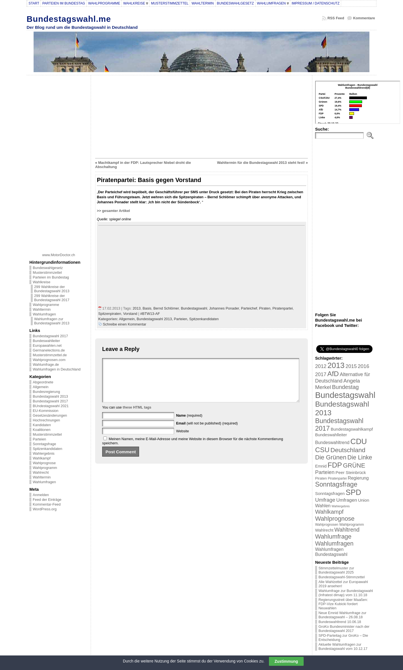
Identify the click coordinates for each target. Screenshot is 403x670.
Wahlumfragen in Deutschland (57, 369)
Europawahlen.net (47, 345)
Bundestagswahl (194, 308)
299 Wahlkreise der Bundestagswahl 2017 (51, 298)
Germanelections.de (49, 350)
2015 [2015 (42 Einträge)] (351, 366)
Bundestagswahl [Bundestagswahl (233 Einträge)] (345, 395)
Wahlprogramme (46, 305)
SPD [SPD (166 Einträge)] (353, 492)
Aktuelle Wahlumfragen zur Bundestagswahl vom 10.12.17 (342, 646)
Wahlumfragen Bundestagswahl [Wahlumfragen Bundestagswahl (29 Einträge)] (331, 552)
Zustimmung (286, 661)
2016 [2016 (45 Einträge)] (363, 366)
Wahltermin (42, 309)
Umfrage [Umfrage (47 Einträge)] (325, 500)
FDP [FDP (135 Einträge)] (335, 465)
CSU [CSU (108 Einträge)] (322, 450)
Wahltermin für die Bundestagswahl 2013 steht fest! (261, 163)
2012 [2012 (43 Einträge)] (320, 366)
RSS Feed (335, 18)
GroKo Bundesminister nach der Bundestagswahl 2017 (343, 628)
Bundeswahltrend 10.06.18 (339, 622)
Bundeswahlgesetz (48, 268)
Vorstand (130, 314)
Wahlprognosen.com (49, 360)
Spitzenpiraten (109, 314)
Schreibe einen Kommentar (124, 324)
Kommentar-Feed (47, 504)
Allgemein (40, 387)
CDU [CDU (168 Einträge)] (358, 441)
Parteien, (181, 319)
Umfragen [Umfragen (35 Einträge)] (346, 500)
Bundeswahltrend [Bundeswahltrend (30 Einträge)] (332, 442)
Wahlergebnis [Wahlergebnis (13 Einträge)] (341, 506)
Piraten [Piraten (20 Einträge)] (321, 478)
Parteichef (249, 308)
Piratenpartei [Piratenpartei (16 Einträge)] (337, 478)
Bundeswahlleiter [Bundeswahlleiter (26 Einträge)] (331, 434)
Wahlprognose (44, 463)
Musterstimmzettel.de (50, 355)
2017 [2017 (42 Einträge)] (320, 374)
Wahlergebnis (44, 453)
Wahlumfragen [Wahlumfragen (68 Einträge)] (334, 543)
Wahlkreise (41, 282)
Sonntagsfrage (44, 444)
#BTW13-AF (150, 314)
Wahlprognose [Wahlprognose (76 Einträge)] (335, 518)
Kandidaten (42, 425)
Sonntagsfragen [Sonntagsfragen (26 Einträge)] (330, 493)
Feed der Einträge (47, 499)
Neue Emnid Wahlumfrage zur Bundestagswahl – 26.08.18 (342, 615)
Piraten (265, 308)
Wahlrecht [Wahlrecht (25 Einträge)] (324, 530)
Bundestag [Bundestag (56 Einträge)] (345, 387)
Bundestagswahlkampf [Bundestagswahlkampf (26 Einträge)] (352, 429)
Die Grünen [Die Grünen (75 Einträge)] (330, 457)
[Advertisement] (58, 162)
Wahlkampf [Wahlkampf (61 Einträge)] (329, 511)
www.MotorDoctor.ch (58, 255)
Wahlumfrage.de (46, 364)
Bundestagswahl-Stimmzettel (341, 577)
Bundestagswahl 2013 (50, 396)
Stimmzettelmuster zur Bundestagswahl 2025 (336, 570)
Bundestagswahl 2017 (50, 336)
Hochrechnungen (46, 420)
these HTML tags (137, 416)
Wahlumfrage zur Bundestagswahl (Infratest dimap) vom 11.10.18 (345, 593)
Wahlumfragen (44, 314)
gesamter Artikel (116, 211)
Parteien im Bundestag (51, 277)
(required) (189, 424)
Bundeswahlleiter (46, 341)
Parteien (39, 439)
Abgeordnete (43, 382)
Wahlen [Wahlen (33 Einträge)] (323, 505)
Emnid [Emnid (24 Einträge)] (321, 466)
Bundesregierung (46, 392)
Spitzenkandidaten (47, 449)
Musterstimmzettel (47, 272)
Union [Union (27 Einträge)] (363, 500)
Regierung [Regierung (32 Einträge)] (358, 477)
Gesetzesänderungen (50, 415)
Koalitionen (41, 430)
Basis (147, 308)
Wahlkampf (42, 458)
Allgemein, (128, 319)
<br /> (357, 102)
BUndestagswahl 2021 (51, 406)
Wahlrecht (41, 472)
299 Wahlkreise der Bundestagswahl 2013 (51, 289)
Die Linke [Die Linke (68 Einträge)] (359, 457)
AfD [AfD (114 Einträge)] (333, 374)
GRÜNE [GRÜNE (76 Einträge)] (354, 465)
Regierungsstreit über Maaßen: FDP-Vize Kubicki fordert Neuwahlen (343, 604)
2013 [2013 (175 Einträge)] (336, 365)
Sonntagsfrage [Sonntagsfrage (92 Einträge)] (336, 484)
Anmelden (41, 495)
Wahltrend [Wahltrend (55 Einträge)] (347, 530)
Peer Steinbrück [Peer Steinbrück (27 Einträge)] (351, 472)
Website (182, 439)
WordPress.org (45, 509)
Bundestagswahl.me (69, 18)
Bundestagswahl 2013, (155, 319)
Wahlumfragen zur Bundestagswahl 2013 (51, 321)
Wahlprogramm (45, 468)
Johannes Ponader (224, 308)
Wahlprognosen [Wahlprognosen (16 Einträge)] (326, 525)
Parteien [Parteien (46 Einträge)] (324, 472)
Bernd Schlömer (166, 308)
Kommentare (364, 18)
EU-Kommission (45, 411)
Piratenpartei (282, 308)
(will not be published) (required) (207, 432)
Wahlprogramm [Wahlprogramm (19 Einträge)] (351, 524)
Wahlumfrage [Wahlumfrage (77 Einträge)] (333, 536)
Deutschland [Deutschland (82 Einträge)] (348, 450)
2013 (136, 308)
